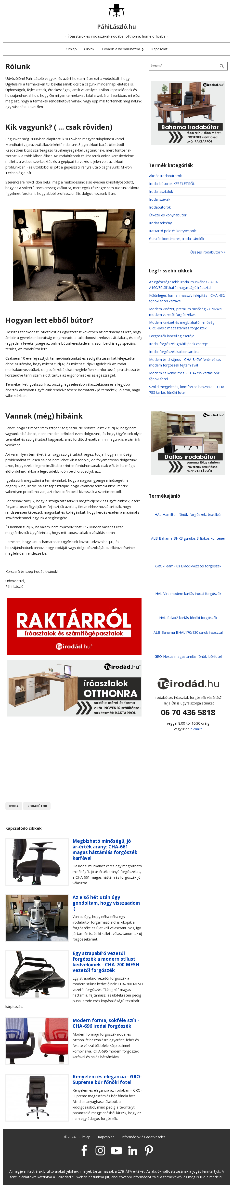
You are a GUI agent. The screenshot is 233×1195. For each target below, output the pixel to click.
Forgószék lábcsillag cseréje (171, 336)
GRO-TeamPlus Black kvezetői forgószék (188, 566)
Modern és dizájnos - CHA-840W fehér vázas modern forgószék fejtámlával (185, 362)
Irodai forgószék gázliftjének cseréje (178, 343)
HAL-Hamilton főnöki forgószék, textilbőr (188, 514)
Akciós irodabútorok (165, 175)
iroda (14, 806)
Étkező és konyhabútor (167, 215)
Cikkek (89, 49)
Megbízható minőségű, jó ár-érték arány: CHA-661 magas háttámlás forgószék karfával (105, 849)
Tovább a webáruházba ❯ (123, 49)
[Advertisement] (74, 755)
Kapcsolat (159, 49)
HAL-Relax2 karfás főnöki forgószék (188, 617)
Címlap (71, 49)
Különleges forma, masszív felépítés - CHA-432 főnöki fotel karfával (187, 298)
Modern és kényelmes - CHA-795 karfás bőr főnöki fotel (184, 376)
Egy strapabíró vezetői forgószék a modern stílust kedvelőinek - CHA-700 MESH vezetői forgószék (106, 961)
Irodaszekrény (160, 223)
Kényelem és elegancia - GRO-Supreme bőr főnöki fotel (107, 1079)
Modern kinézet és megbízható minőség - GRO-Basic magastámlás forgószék (183, 325)
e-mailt (196, 729)
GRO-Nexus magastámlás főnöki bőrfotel (188, 656)
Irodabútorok (160, 207)
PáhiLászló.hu (116, 26)
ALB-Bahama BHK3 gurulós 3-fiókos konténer (188, 538)
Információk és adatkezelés (143, 1137)
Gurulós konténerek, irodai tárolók (176, 238)
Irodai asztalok (161, 191)
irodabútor (36, 806)
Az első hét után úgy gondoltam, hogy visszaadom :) (106, 903)
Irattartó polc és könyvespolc (172, 230)
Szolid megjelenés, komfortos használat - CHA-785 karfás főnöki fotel (187, 389)
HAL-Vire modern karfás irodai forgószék (188, 593)
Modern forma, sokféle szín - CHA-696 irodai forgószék (106, 1023)
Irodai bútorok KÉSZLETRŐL (172, 183)
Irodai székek (159, 199)
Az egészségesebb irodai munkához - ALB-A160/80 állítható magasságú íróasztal (183, 285)
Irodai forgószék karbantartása (174, 351)
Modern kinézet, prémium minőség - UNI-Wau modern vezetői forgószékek (186, 312)
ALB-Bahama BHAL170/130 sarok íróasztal (188, 632)
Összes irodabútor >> (208, 252)
